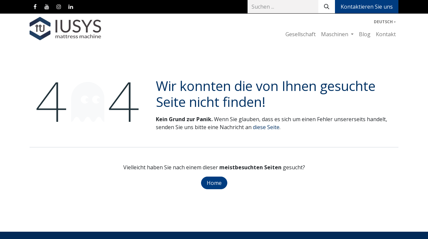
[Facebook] (35, 6)
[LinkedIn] (70, 6)
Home (214, 183)
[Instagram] (59, 6)
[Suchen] (326, 6)
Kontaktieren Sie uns (367, 6)
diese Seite (266, 127)
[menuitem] (300, 34)
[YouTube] (47, 6)
